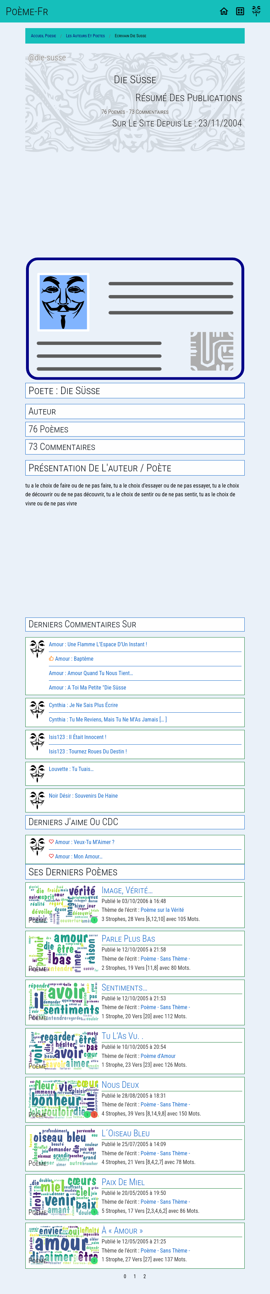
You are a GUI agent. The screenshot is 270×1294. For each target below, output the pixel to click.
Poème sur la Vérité (162, 910)
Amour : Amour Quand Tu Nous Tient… (91, 673)
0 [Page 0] (125, 1276)
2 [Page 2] (144, 1276)
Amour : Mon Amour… (76, 856)
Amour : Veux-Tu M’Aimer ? (82, 842)
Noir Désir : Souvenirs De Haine (83, 795)
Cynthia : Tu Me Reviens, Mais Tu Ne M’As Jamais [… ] (108, 719)
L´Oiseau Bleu (126, 1133)
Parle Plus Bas (128, 939)
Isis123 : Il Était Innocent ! (77, 737)
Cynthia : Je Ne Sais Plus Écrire (83, 705)
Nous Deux (120, 1085)
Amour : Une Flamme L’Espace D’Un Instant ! (98, 644)
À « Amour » (122, 1231)
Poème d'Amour (158, 1056)
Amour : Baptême (71, 658)
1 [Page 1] (135, 1276)
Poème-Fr (27, 11)
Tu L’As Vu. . (122, 1036)
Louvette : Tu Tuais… (71, 769)
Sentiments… (125, 987)
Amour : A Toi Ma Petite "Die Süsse (87, 687)
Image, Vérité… (127, 890)
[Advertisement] (135, 205)
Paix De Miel (123, 1182)
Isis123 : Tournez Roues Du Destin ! (88, 751)
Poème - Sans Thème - (165, 958)
